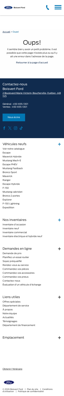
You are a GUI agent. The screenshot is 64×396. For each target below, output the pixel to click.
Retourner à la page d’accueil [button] (32, 63)
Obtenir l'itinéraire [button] (12, 369)
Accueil (6, 32)
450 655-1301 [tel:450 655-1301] (19, 107)
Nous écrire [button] (14, 117)
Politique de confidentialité (31, 391)
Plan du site (33, 389)
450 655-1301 (20, 104)
